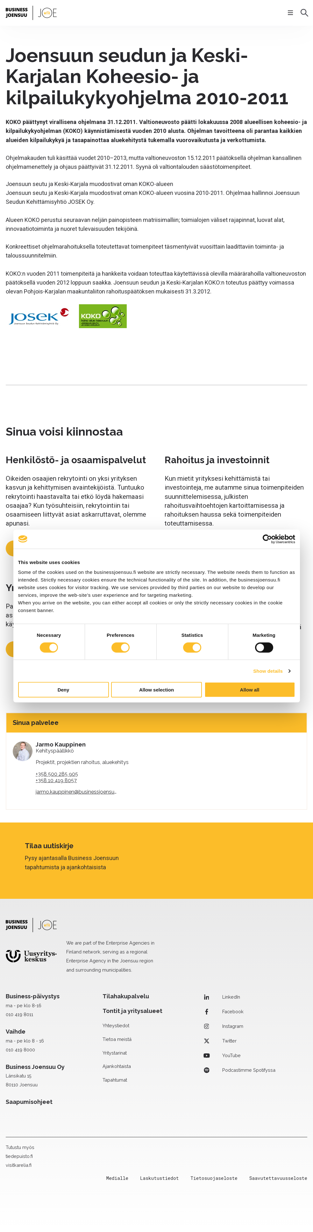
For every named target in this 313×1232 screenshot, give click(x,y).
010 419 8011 (19, 1014)
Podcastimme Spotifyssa (239, 1070)
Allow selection (156, 689)
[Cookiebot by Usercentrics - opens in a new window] (267, 539)
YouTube (221, 1055)
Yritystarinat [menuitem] (115, 1053)
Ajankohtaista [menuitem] (117, 1066)
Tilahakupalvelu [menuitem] (126, 996)
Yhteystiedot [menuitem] (116, 1025)
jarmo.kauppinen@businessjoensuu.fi (78, 792)
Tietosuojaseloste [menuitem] (213, 1178)
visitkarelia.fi (19, 1165)
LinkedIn (221, 997)
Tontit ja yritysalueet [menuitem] (132, 1011)
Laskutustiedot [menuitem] (159, 1178)
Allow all (250, 689)
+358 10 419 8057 (56, 780)
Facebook (223, 1012)
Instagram (223, 1026)
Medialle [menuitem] (117, 1178)
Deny (63, 689)
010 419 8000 (20, 1049)
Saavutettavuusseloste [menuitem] (278, 1178)
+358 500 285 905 (57, 774)
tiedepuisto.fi (19, 1156)
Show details (268, 670)
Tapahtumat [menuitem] (115, 1080)
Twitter (219, 1041)
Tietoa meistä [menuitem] (117, 1039)
